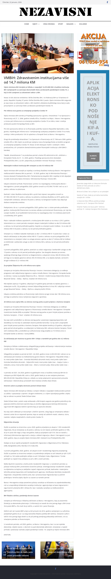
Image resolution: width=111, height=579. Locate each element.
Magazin (69, 24)
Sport (60, 24)
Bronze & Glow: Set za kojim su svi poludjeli (93, 192)
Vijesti (34, 24)
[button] (38, 24)
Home (26, 24)
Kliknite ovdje (93, 157)
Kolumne (83, 24)
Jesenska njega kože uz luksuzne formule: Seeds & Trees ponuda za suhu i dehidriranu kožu (92, 186)
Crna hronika (49, 24)
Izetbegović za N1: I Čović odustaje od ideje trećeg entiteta (57, 552)
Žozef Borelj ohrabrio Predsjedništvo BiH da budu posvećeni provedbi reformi (18, 552)
